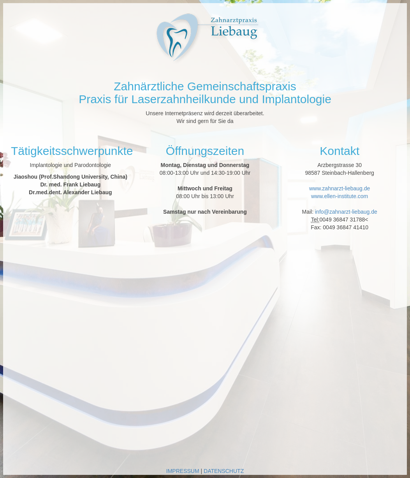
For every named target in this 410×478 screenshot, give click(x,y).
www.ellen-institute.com (339, 196)
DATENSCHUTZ (224, 471)
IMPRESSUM (182, 471)
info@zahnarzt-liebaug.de (346, 212)
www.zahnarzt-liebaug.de (339, 188)
